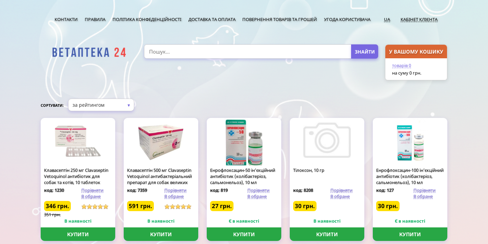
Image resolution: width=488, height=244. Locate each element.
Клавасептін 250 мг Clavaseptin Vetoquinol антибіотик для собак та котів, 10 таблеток (76, 176)
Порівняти (92, 190)
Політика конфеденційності (147, 19)
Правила (95, 19)
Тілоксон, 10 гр (308, 170)
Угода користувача (347, 19)
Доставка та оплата (212, 19)
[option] (89, 52)
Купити (78, 234)
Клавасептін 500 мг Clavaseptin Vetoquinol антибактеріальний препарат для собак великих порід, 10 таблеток (159, 179)
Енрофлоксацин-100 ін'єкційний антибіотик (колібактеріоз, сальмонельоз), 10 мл (410, 176)
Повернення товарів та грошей (279, 19)
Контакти (66, 19)
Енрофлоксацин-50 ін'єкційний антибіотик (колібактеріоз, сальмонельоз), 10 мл (242, 176)
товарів (401, 65)
